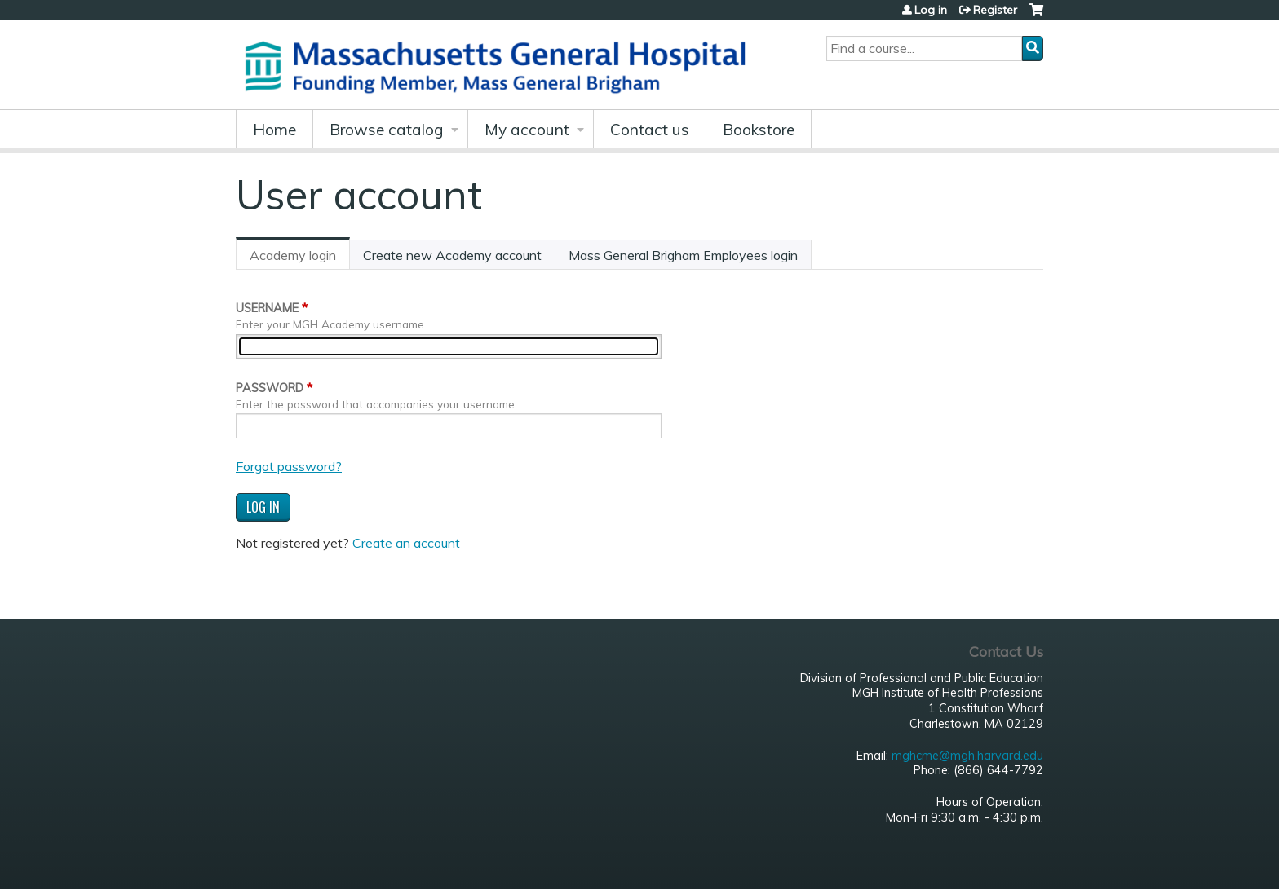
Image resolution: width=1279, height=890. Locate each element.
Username (267, 308)
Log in (930, 9)
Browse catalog (387, 129)
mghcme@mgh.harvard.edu (967, 755)
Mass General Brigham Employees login (683, 255)
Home (274, 129)
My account (527, 129)
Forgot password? (289, 466)
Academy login (300, 259)
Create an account (406, 543)
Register (995, 9)
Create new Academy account (452, 255)
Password (269, 388)
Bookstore (758, 129)
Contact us (649, 129)
